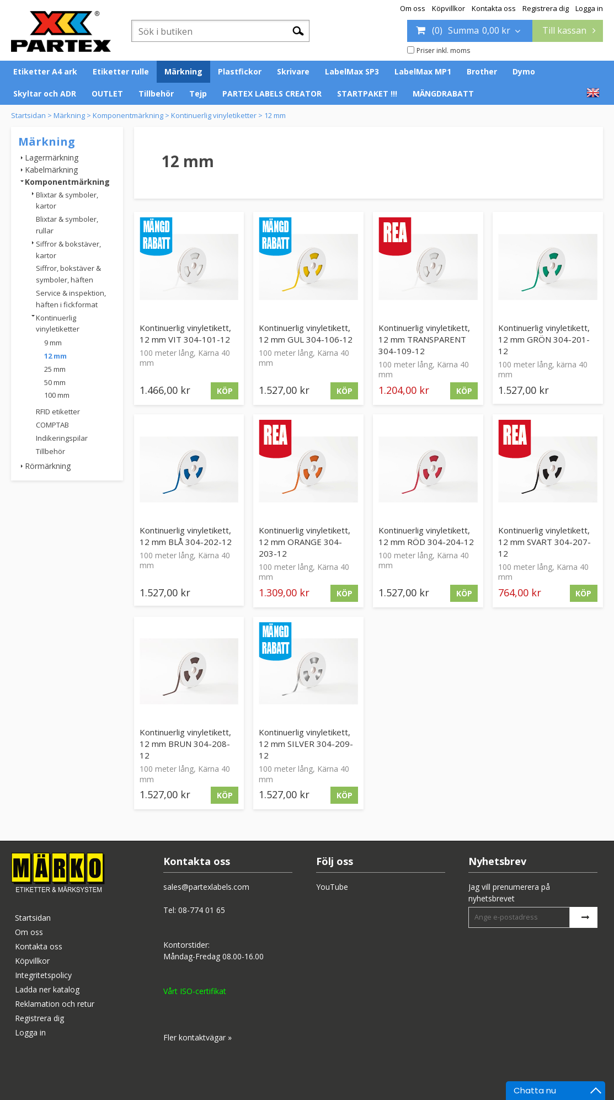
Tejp (198, 93)
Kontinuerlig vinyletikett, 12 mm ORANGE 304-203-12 (304, 542)
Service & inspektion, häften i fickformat (71, 298)
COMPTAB (52, 425)
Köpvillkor (448, 8)
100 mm (57, 395)
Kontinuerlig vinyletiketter (214, 115)
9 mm (53, 343)
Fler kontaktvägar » (197, 1037)
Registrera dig (545, 8)
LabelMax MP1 (422, 71)
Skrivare (293, 71)
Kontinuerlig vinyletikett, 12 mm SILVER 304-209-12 (306, 744)
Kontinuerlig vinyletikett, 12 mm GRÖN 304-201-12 (544, 339)
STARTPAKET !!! (367, 93)
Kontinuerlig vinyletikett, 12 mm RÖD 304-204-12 (426, 536)
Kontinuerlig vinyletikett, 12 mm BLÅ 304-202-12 (186, 536)
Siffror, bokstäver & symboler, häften (68, 274)
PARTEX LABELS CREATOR (272, 93)
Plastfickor (239, 71)
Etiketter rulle (121, 71)
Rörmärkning (48, 466)
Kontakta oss (494, 8)
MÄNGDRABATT (443, 93)
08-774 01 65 (201, 910)
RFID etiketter (58, 411)
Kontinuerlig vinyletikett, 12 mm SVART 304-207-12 (544, 542)
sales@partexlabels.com (206, 887)
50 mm (55, 382)
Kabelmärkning (51, 169)
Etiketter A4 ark (45, 71)
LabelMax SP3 (352, 71)
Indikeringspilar (62, 438)
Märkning (183, 71)
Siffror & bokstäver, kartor (68, 249)
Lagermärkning (51, 157)
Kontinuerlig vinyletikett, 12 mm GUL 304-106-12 (306, 333)
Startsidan (28, 115)
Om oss (412, 8)
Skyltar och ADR (44, 93)
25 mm (55, 369)
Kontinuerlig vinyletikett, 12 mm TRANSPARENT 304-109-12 (424, 339)
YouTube (332, 887)
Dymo (523, 71)
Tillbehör (156, 93)
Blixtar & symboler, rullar (67, 225)
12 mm (275, 115)
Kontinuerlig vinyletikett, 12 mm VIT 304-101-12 (185, 333)
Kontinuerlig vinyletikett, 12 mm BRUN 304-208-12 (185, 744)
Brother (482, 71)
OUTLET (107, 93)
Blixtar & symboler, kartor (67, 200)
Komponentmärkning (128, 115)
